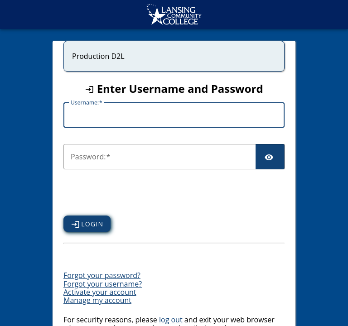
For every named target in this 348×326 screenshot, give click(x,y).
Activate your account (99, 292)
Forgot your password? (101, 275)
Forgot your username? (102, 284)
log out (171, 320)
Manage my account (97, 300)
